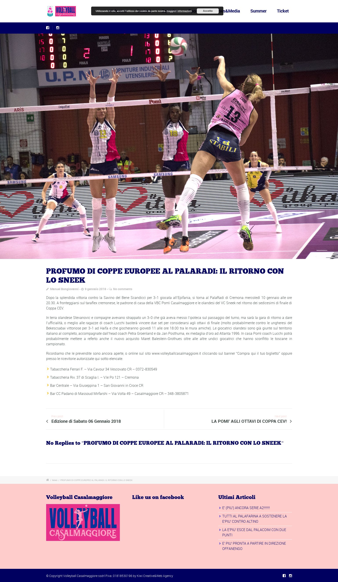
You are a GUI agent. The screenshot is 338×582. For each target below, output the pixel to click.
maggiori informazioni (179, 11)
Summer (258, 11)
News (54, 480)
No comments (122, 289)
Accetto (208, 11)
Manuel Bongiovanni (64, 289)
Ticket (283, 11)
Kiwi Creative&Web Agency (155, 576)
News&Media (227, 11)
